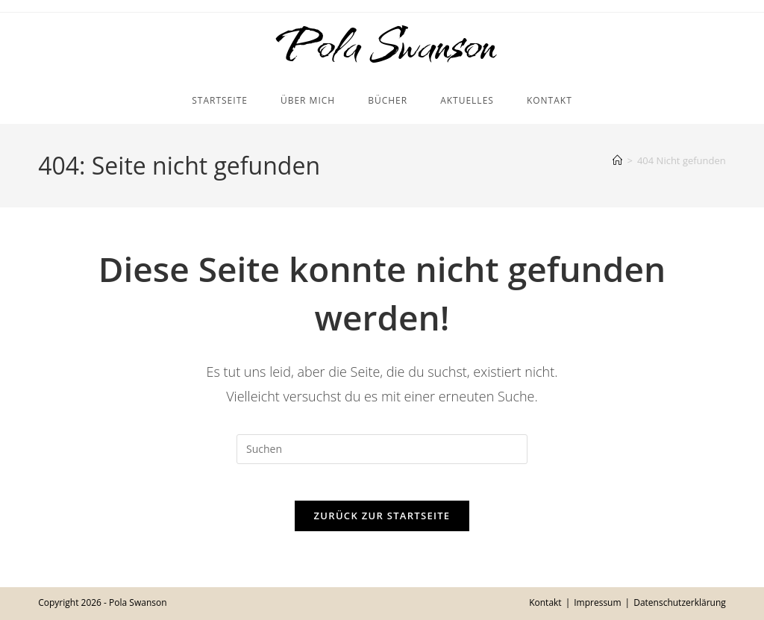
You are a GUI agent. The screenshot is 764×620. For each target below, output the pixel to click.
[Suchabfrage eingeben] (382, 458)
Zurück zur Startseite (382, 533)
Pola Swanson (382, 50)
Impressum (597, 602)
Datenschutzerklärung (679, 602)
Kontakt (545, 602)
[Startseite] (617, 169)
